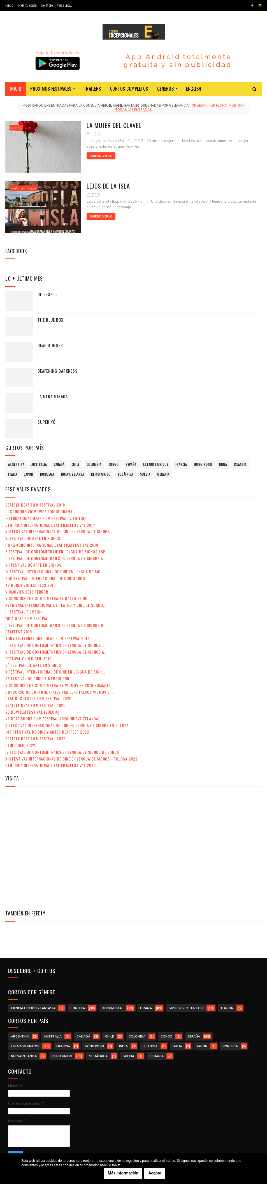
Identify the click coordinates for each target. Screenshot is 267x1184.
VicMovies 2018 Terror (26, 592)
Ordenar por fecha (209, 106)
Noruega (47, 474)
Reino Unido (101, 474)
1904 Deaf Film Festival (27, 618)
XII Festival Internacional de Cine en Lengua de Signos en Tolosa (67, 725)
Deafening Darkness (58, 371)
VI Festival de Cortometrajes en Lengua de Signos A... (56, 652)
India (223, 464)
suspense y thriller (186, 1008)
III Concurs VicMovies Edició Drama (39, 511)
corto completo (23, 188)
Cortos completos (129, 88)
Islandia (240, 464)
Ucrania (163, 474)
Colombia (94, 464)
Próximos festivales (50, 88)
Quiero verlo (101, 156)
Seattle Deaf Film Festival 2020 (35, 705)
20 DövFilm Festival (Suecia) (32, 712)
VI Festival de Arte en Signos (32, 538)
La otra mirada (53, 396)
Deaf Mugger (50, 345)
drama (16, 127)
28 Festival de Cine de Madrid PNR (37, 678)
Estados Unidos (155, 464)
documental (112, 1008)
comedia (77, 1008)
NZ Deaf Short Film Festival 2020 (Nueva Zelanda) (52, 719)
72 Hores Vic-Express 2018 (30, 585)
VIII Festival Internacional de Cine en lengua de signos (57, 531)
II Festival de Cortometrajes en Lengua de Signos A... (55, 558)
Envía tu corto (26, 5)
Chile (75, 464)
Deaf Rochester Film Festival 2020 (38, 698)
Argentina (16, 464)
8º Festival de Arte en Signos (33, 665)
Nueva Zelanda (72, 474)
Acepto (154, 1173)
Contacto (47, 5)
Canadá (59, 464)
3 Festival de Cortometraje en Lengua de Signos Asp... (56, 552)
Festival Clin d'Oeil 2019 (28, 658)
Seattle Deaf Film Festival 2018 (35, 505)
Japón (28, 474)
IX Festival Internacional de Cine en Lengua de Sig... (54, 571)
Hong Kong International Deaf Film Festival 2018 (51, 545)
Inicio (9, 5)
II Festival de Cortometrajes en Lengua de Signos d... (56, 625)
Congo (113, 464)
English (193, 88)
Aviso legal (64, 5)
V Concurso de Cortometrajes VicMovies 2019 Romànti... (59, 685)
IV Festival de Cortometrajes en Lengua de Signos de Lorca (62, 752)
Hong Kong (203, 464)
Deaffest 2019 (18, 632)
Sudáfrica (125, 474)
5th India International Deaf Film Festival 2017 (50, 525)
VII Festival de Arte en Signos (33, 565)
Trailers (92, 88)
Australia (39, 464)
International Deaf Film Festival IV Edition (46, 518)
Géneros (165, 88)
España (131, 464)
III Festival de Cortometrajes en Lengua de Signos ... (55, 645)
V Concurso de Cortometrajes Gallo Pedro (47, 598)
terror (226, 1008)
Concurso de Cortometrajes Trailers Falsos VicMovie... (59, 692)
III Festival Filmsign (24, 612)
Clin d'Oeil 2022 (20, 745)
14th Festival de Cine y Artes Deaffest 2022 (47, 732)
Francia (181, 464)
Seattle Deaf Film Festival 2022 (35, 738)
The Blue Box (50, 320)
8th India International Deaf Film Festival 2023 (50, 765)
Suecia (145, 474)
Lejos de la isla (108, 185)
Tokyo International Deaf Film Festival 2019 (47, 638)
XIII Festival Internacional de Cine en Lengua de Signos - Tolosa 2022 (71, 759)
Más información (123, 1173)
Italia (12, 474)
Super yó (46, 422)
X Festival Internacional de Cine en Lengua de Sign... (55, 672)
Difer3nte (47, 294)
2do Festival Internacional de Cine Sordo (45, 578)
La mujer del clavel (114, 125)
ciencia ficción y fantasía (33, 1008)
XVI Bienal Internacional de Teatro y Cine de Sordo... (55, 605)
